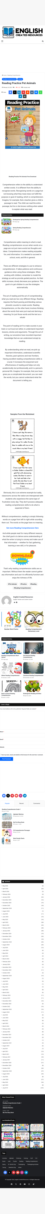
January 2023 (6, 998)
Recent (21, 803)
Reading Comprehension (14, 75)
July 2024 (5, 947)
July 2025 (5, 914)
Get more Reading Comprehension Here (22, 528)
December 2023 (7, 967)
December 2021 (7, 1034)
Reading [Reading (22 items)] (21, 1161)
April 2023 (5, 989)
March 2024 (6, 958)
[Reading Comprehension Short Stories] (11, 648)
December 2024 (7, 933)
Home (4, 75)
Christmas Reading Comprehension (33, 675)
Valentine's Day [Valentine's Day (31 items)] (12, 1167)
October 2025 (6, 905)
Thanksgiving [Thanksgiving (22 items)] (21, 1164)
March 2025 (6, 925)
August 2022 (6, 1012)
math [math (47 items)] (9, 1161)
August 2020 (6, 1074)
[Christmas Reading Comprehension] (33, 668)
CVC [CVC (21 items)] (36, 1158)
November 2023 (7, 970)
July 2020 (5, 1076)
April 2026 (5, 888)
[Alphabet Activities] (8, 1144)
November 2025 (7, 902)
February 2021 (6, 1057)
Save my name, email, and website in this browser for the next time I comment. (22, 754)
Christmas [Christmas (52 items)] (18, 1158)
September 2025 (7, 908)
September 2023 (7, 975)
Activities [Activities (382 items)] (4, 1158)
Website (2, 747)
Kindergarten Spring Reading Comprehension (25, 219)
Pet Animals (13, 584)
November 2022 (7, 1003)
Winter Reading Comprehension (10, 675)
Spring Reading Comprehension (22, 227)
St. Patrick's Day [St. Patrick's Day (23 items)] (12, 1164)
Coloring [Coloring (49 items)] (26, 1158)
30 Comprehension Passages (21, 830)
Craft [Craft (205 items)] (31, 1158)
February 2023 (6, 995)
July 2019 (5, 1088)
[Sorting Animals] (8, 1128)
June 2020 (5, 1079)
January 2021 (6, 1059)
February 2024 (6, 961)
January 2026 (6, 897)
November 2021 (7, 1037)
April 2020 (5, 1085)
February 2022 (6, 1029)
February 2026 (6, 894)
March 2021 (6, 1054)
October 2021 (6, 1040)
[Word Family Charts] (7, 840)
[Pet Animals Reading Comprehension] (33, 648)
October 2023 (6, 973)
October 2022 (6, 1006)
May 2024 (5, 953)
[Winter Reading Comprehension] (11, 668)
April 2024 (5, 956)
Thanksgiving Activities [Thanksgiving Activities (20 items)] (32, 1164)
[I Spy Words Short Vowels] (37, 1128)
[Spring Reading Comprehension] (6, 230)
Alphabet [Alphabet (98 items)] (11, 1158)
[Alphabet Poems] (22, 1136)
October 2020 (6, 1068)
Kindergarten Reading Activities (32, 693)
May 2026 (5, 886)
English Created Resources (23, 597)
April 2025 (5, 922)
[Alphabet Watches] (7, 816)
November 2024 (7, 936)
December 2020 (7, 1062)
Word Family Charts (18, 838)
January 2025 (6, 930)
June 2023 (5, 984)
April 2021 (5, 1051)
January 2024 (6, 964)
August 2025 (6, 911)
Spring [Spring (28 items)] (3, 1164)
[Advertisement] (22, 12)
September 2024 (7, 942)
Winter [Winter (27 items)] (20, 1167)
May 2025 (5, 919)
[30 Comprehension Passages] (7, 832)
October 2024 (6, 939)
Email (2, 739)
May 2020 (5, 1082)
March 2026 (6, 891)
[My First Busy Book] (7, 824)
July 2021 (5, 1048)
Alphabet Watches (18, 814)
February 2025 (6, 928)
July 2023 (5, 981)
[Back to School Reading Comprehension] (11, 686)
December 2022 (7, 1001)
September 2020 (7, 1071)
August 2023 (6, 978)
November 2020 (7, 1065)
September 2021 (7, 1043)
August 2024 (6, 944)
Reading (33, 584)
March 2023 (6, 992)
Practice (24, 584)
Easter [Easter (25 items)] (3, 1161)
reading (20, 79)
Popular (7, 803)
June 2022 (5, 1017)
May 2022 (5, 1020)
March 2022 (6, 1026)
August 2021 (6, 1045)
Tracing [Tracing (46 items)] (4, 1167)
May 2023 (5, 987)
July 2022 (5, 1015)
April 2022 (5, 1023)
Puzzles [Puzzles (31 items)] (15, 1161)
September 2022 (7, 1009)
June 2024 (5, 950)
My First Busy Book (18, 822)
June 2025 (5, 916)
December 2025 (7, 900)
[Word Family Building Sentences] (8, 1136)
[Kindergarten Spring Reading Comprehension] (6, 221)
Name (2, 731)
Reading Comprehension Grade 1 (11, 809)
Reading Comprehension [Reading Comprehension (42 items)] (32, 1161)
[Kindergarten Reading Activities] (33, 686)
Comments (36, 803)
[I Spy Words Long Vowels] (22, 1128)
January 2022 (6, 1031)
